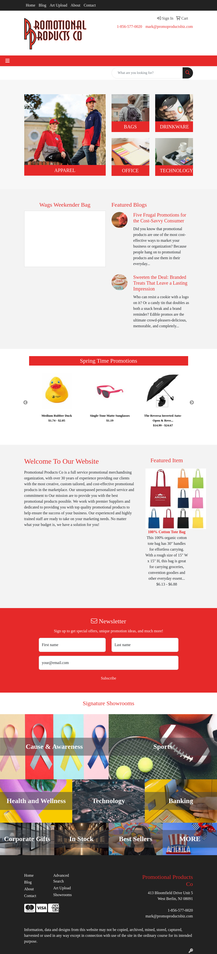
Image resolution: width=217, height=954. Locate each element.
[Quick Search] (147, 72)
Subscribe (108, 678)
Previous (25, 402)
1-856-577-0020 (129, 26)
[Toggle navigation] (7, 60)
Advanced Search (61, 878)
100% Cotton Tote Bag (166, 532)
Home (30, 5)
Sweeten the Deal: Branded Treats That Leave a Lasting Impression (160, 282)
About (75, 5)
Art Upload (58, 5)
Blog (42, 5)
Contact (90, 5)
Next (191, 402)
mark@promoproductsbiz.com (169, 26)
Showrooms (62, 895)
